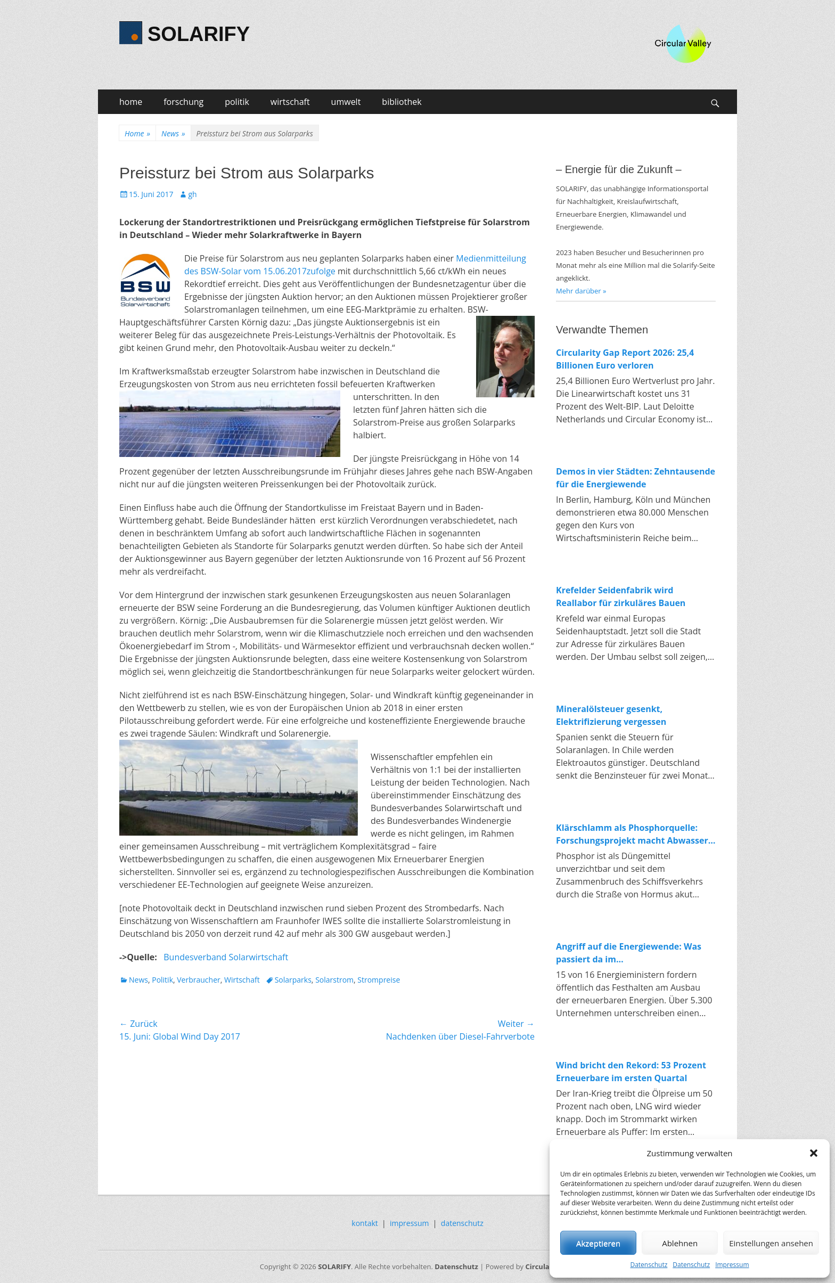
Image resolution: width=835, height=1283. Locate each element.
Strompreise (378, 980)
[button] (813, 1153)
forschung (183, 102)
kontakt (364, 1223)
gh (192, 194)
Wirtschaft (242, 980)
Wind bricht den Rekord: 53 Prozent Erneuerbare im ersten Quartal (631, 1071)
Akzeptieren (598, 1243)
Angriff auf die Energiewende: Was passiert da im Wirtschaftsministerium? (628, 953)
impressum (409, 1223)
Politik (162, 980)
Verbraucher (198, 980)
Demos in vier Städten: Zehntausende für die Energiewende (635, 477)
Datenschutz (648, 1264)
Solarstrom (334, 980)
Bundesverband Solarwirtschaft (225, 957)
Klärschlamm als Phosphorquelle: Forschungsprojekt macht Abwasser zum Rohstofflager (632, 834)
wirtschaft (290, 102)
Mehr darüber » (581, 291)
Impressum (732, 1264)
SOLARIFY (199, 34)
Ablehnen (680, 1243)
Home (137, 133)
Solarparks (293, 980)
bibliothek (401, 102)
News (173, 133)
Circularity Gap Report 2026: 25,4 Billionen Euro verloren (625, 359)
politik (237, 102)
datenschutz (462, 1223)
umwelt (346, 102)
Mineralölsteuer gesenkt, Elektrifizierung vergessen (611, 715)
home (130, 102)
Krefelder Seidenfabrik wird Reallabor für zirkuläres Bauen (620, 596)
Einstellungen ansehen (771, 1243)
